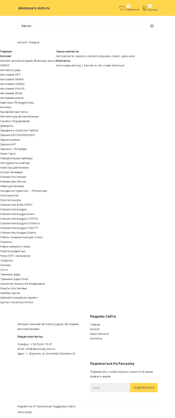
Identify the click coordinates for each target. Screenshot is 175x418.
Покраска (6, 242)
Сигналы (5, 265)
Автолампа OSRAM (12, 84)
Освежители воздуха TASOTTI (19, 228)
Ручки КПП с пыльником (15, 256)
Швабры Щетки (10, 293)
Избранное (129, 8)
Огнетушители (9, 195)
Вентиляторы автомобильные (19, 116)
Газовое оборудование (15, 121)
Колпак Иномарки (11, 172)
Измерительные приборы (16, 158)
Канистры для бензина (14, 167)
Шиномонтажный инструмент (19, 297)
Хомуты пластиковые (13, 288)
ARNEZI (4, 65)
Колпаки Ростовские (13, 177)
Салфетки (6, 260)
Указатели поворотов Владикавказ (22, 283)
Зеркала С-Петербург (13, 149)
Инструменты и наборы (15, 163)
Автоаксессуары (10, 70)
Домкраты (6, 126)
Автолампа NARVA (12, 79)
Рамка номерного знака (15, 246)
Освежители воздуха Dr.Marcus (20, 223)
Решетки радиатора (12, 251)
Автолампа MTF (10, 74)
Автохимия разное (12, 98)
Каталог (6, 56)
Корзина (150, 8)
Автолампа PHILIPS (12, 88)
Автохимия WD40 (11, 93)
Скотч (4, 270)
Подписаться (144, 387)
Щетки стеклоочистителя (16, 302)
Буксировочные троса (14, 112)
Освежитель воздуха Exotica (18, 232)
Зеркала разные (10, 139)
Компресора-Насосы (13, 181)
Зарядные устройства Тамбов (19, 130)
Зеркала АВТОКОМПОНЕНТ (17, 135)
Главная (6, 51)
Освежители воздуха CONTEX (19, 218)
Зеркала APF (8, 144)
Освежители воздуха (13, 209)
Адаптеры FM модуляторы (17, 102)
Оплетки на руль (10, 200)
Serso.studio (24, 412)
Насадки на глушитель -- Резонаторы (23, 191)
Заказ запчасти (67, 51)
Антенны (5, 107)
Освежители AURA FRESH (16, 204)
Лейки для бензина (12, 186)
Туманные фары (10, 274)
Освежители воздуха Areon (17, 214)
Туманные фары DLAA (14, 279)
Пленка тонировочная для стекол (21, 237)
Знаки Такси (7, 153)
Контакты (63, 61)
